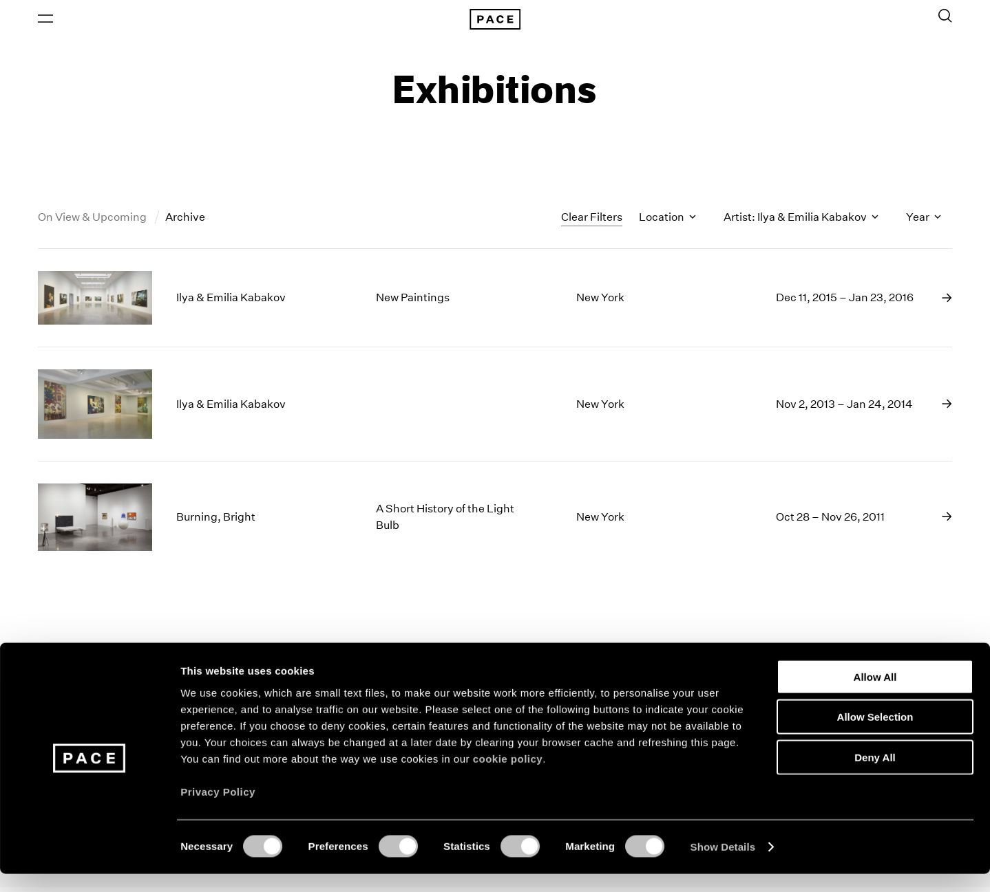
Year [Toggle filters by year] (923, 222)
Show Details (723, 865)
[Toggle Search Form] (945, 18)
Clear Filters (591, 221)
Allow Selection (875, 735)
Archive (185, 222)
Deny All (874, 775)
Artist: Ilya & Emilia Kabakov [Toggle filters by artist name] (801, 222)
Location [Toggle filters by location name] (667, 222)
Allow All (875, 694)
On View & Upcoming (93, 222)
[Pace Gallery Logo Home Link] (495, 22)
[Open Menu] (45, 21)
